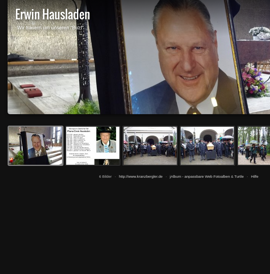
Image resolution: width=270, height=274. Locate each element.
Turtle (239, 176)
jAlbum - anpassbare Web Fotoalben (200, 176)
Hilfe (255, 176)
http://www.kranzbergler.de (141, 176)
